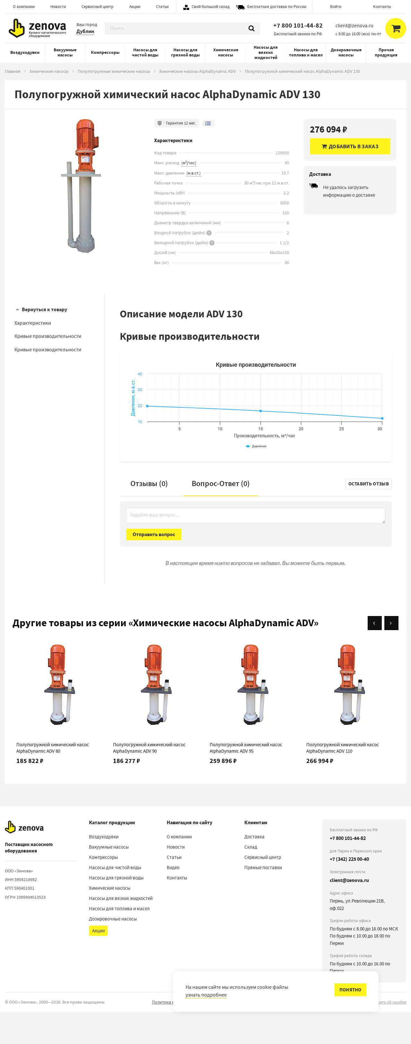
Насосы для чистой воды (145, 52)
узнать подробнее (206, 995)
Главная (12, 71)
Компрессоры (105, 52)
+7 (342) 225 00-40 (349, 891)
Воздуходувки (24, 52)
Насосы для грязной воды (185, 52)
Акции (134, 6)
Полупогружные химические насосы (114, 71)
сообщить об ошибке (387, 1034)
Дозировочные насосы (346, 52)
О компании (24, 6)
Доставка (254, 869)
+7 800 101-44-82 (298, 25)
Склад (250, 879)
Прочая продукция (386, 52)
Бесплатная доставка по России (276, 6)
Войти (335, 6)
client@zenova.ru (349, 912)
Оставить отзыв (368, 516)
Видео (173, 899)
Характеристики (32, 323)
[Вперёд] (391, 655)
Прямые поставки (263, 899)
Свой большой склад (211, 6)
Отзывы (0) (149, 515)
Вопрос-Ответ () (221, 515)
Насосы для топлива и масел (306, 52)
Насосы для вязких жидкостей (266, 52)
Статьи (162, 6)
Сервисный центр (97, 6)
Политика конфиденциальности (184, 1034)
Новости (58, 6)
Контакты (382, 6)
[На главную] (24, 859)
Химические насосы (225, 52)
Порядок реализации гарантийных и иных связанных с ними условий (291, 1034)
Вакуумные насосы (65, 52)
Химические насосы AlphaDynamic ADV (197, 71)
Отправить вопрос (154, 566)
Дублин (85, 31)
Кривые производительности (47, 336)
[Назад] (375, 655)
